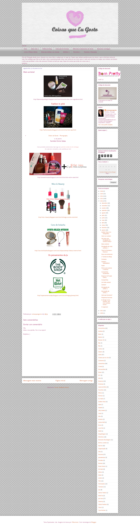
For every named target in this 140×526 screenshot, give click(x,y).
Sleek (99, 475)
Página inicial (60, 381)
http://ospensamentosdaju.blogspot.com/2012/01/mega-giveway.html (57, 295)
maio (103, 220)
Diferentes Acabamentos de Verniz (83, 49)
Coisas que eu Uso (103, 357)
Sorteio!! (103, 284)
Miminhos (101, 437)
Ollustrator (75, 522)
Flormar (100, 395)
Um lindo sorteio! (106, 282)
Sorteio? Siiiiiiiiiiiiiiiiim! (105, 262)
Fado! (103, 265)
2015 (101, 193)
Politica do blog (47, 49)
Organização (101, 448)
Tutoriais (100, 487)
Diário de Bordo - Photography (58, 136)
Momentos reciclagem (103, 49)
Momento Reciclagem (104, 440)
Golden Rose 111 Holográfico (106, 232)
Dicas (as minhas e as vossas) (50, 52)
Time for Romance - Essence (106, 251)
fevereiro (104, 227)
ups (99, 489)
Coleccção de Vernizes (62, 49)
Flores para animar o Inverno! (106, 268)
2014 (101, 196)
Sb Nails (100, 469)
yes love (100, 498)
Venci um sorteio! (106, 236)
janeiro (104, 230)
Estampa (100, 384)
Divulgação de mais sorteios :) (106, 247)
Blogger (93, 522)
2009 (101, 313)
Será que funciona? (106, 295)
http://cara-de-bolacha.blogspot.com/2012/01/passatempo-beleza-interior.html (58, 250)
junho (103, 218)
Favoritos (100, 390)
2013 (101, 198)
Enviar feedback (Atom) (62, 387)
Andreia (100, 331)
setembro (104, 210)
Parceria (100, 454)
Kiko (99, 416)
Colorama (101, 360)
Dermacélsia (101, 369)
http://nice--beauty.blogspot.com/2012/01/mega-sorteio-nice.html (58, 217)
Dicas (99, 372)
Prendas (100, 460)
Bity (99, 346)
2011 (101, 310)
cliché (100, 354)
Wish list (100, 495)
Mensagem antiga (86, 381)
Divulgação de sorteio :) (105, 288)
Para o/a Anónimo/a (106, 254)
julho (103, 215)
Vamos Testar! (102, 492)
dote (99, 378)
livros (99, 425)
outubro (104, 208)
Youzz (100, 507)
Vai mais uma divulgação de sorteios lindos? (106, 240)
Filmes (100, 393)
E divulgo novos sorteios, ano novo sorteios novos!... (105, 302)
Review (100, 463)
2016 (101, 191)
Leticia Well (101, 422)
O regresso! (104, 307)
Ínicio (25, 49)
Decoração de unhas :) (105, 291)
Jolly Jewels (101, 410)
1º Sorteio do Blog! (106, 256)
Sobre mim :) (35, 49)
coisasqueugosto (111, 110)
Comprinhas (104, 280)
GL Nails (100, 398)
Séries (100, 472)
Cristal (100, 366)
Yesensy (100, 501)
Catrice (100, 349)
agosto (104, 213)
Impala (100, 407)
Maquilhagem (102, 434)
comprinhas (101, 363)
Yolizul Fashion (102, 504)
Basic (99, 334)
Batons (100, 337)
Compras (104, 259)
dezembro (105, 203)
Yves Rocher (101, 510)
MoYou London (102, 442)
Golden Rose (102, 401)
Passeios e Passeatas (90, 52)
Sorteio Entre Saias (58, 141)
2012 (101, 201)
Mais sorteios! (105, 244)
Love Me (100, 428)
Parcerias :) (76, 52)
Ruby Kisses (101, 466)
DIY (99, 375)
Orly (99, 451)
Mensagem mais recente (32, 381)
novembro (105, 205)
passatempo (101, 457)
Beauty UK (101, 340)
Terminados (101, 484)
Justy (99, 413)
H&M (99, 404)
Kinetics (100, 419)
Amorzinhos (101, 328)
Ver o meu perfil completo (105, 124)
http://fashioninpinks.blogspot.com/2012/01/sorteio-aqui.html (58, 130)
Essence (100, 381)
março (104, 225)
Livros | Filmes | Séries (30, 52)
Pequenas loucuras (106, 297)
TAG (99, 481)
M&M (99, 431)
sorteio (100, 478)
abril (103, 222)
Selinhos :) (66, 52)
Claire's (100, 352)
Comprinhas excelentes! (105, 272)
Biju (99, 343)
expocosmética (102, 387)
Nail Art (100, 445)
